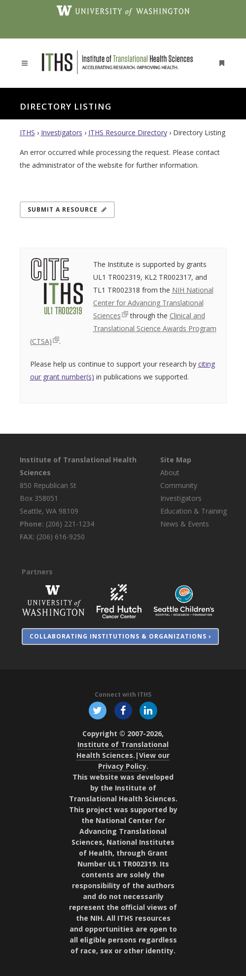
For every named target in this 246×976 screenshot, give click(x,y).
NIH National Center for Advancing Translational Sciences (153, 302)
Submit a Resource (67, 209)
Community (178, 485)
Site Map (175, 459)
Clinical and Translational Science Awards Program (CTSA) (123, 328)
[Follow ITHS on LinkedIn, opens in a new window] (148, 710)
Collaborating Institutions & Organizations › (120, 636)
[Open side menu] (219, 63)
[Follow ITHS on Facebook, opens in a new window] (123, 710)
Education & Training (193, 511)
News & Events (184, 523)
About (169, 472)
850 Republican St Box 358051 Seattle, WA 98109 (49, 498)
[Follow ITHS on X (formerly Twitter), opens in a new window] (97, 710)
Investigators (61, 132)
